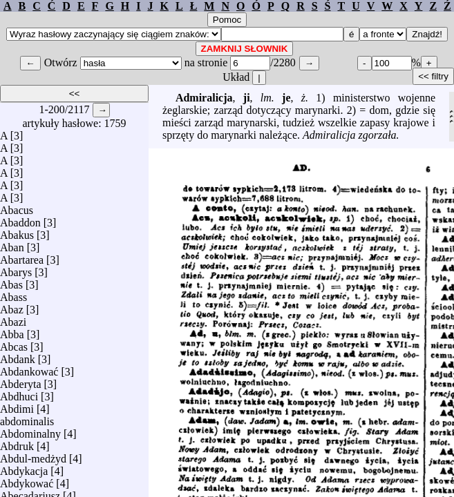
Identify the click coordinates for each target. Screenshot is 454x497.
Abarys (16, 269)
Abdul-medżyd (33, 455)
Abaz (11, 306)
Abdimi (17, 405)
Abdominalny (30, 430)
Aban (12, 244)
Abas (11, 281)
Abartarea (22, 256)
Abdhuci (19, 393)
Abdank (17, 356)
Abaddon (20, 219)
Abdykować (26, 480)
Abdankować (29, 368)
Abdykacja (24, 468)
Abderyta (20, 381)
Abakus (17, 231)
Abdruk (17, 443)
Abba (12, 331)
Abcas (14, 343)
